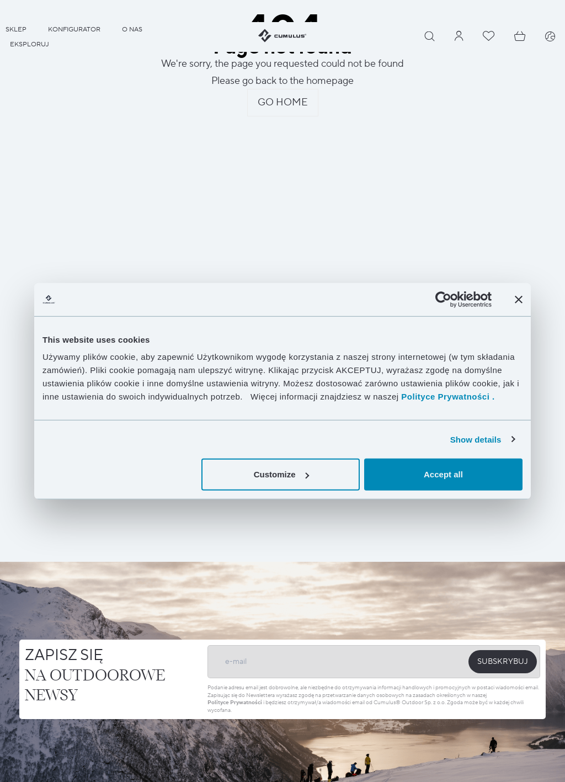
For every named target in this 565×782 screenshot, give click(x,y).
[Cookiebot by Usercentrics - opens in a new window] (443, 299)
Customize (281, 474)
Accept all (443, 474)
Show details (476, 439)
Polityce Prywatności (234, 702)
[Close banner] (519, 299)
